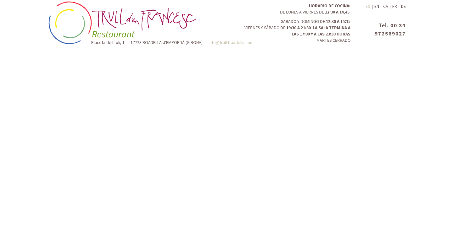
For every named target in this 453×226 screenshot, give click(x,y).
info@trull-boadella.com (231, 42)
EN (376, 6)
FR (394, 6)
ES (368, 6)
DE (403, 6)
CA (385, 6)
